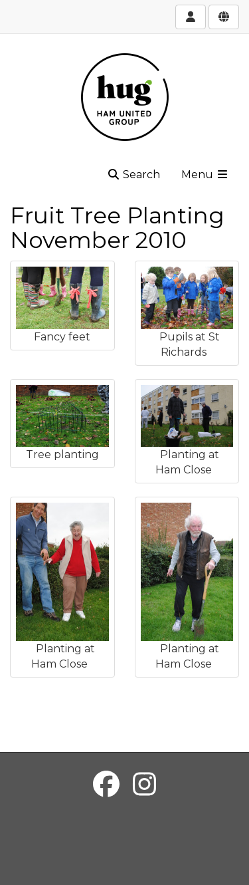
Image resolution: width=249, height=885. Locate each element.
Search (133, 174)
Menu (205, 174)
